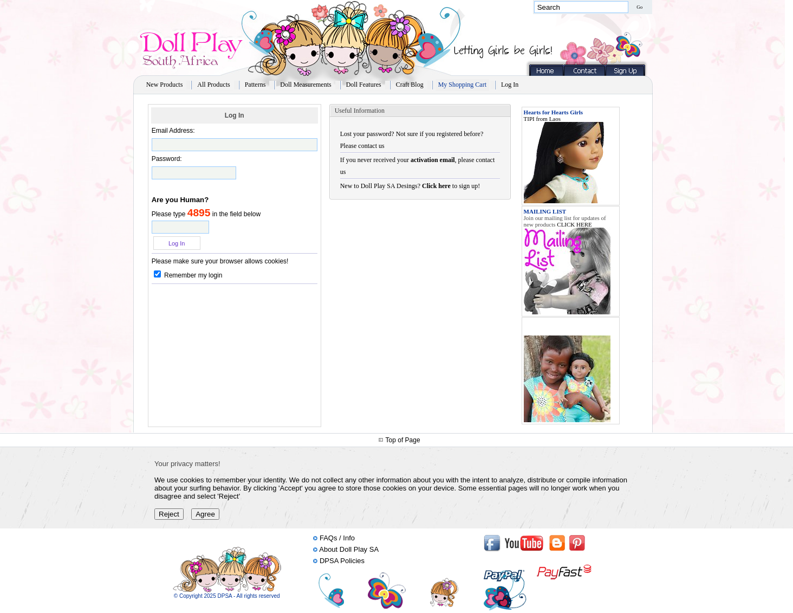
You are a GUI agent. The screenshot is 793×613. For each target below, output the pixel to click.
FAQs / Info (337, 538)
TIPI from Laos (542, 118)
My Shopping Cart (462, 84)
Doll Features (363, 84)
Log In (509, 84)
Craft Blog (410, 84)
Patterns (255, 84)
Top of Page (403, 440)
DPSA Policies (342, 561)
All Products (213, 84)
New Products (164, 84)
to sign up (450, 186)
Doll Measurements (305, 84)
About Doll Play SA (349, 549)
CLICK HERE (574, 224)
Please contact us (362, 146)
